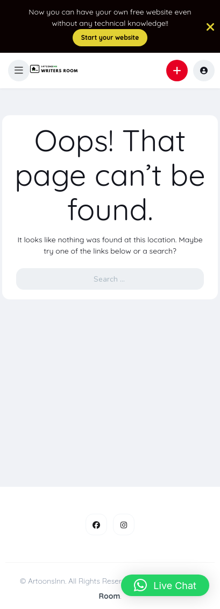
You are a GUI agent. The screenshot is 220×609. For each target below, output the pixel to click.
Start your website (110, 37)
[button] (19, 70)
